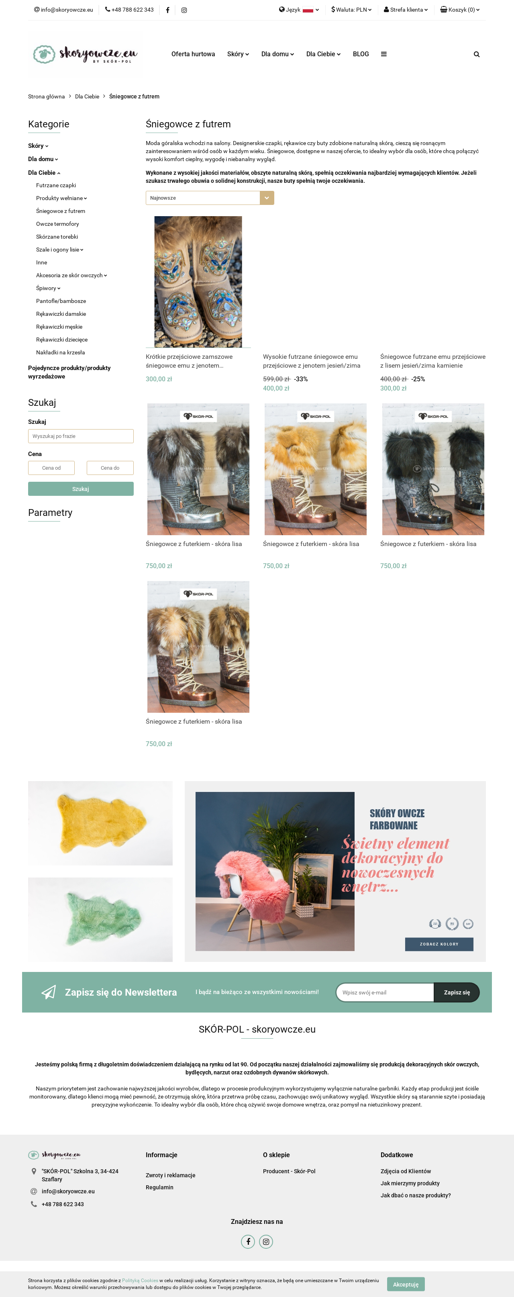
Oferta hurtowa (193, 54)
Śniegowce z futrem (60, 211)
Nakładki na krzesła (60, 352)
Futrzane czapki (56, 185)
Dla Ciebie (323, 54)
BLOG (361, 54)
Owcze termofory (57, 224)
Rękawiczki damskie (61, 314)
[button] (460, 10)
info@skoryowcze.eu (68, 1191)
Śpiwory (48, 288)
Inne (41, 262)
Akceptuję (406, 1284)
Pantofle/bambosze (61, 301)
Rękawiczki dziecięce (62, 339)
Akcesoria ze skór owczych (71, 275)
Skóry (238, 54)
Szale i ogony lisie (60, 249)
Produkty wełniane (61, 198)
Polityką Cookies (140, 1280)
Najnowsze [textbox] (163, 198)
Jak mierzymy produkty (410, 1183)
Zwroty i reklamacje (171, 1175)
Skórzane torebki (57, 236)
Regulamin (159, 1187)
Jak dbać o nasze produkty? (416, 1195)
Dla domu (277, 54)
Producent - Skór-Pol (289, 1171)
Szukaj (80, 489)
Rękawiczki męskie (59, 326)
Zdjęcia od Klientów (406, 1171)
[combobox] (210, 198)
